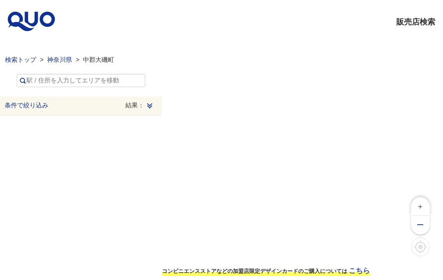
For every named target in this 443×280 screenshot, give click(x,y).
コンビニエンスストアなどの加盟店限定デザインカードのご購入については (266, 271)
